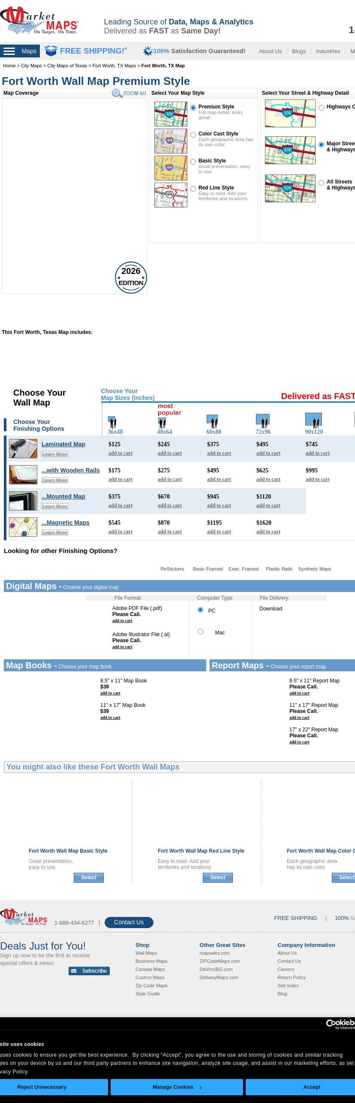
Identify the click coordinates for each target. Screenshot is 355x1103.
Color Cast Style (218, 134)
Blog (282, 993)
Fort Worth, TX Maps (114, 65)
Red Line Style (216, 188)
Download (270, 609)
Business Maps (151, 961)
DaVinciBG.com (216, 969)
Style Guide (147, 993)
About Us (270, 51)
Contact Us (129, 922)
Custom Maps (150, 977)
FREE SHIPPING (295, 918)
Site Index (288, 985)
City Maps (31, 65)
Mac (211, 633)
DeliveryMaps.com (219, 977)
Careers (286, 969)
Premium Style (216, 107)
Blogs (299, 51)
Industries (328, 51)
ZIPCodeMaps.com (220, 961)
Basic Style (212, 161)
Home (9, 65)
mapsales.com (215, 953)
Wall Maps (146, 953)
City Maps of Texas (67, 65)
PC (206, 611)
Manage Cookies (177, 1087)
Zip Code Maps (151, 985)
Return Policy (292, 977)
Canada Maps (150, 969)
